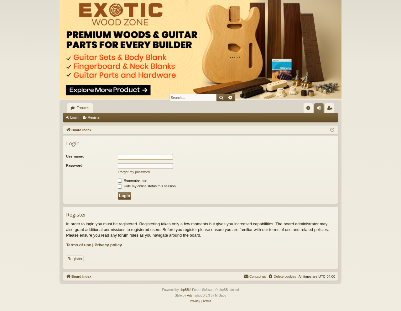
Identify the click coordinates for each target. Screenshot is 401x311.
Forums (82, 108)
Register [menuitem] (331, 109)
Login (74, 117)
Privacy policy (108, 245)
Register (94, 117)
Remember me (132, 180)
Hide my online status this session (147, 186)
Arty (190, 295)
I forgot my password (134, 172)
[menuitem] (308, 108)
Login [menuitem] (320, 109)
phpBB (184, 290)
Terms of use (78, 245)
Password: (75, 165)
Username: (75, 156)
